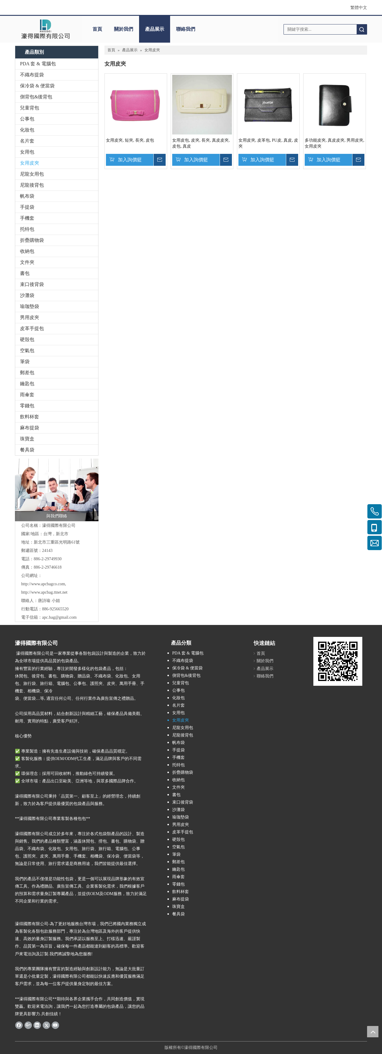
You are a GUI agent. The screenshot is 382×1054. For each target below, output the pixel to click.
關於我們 (123, 29)
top (372, 1031)
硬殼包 (27, 339)
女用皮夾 (29, 162)
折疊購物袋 (32, 240)
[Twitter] (46, 1025)
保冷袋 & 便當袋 (37, 85)
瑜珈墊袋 (29, 306)
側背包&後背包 (36, 96)
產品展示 (154, 29)
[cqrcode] (337, 661)
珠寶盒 (27, 438)
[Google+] (28, 1025)
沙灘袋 (27, 295)
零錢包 (27, 405)
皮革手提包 (32, 328)
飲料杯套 (29, 416)
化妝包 (27, 129)
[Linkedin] (37, 1025)
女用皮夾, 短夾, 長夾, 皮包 (130, 140)
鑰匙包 (27, 383)
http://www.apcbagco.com (43, 584)
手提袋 (27, 207)
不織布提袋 (32, 74)
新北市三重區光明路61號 (57, 542)
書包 (25, 273)
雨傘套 (27, 394)
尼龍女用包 (32, 174)
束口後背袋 (32, 284)
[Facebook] (19, 1025)
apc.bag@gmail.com (59, 617)
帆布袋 (27, 196)
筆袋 (25, 361)
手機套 (27, 218)
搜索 (362, 29)
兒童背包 (29, 107)
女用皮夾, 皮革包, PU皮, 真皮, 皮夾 (268, 143)
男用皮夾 (29, 317)
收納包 (27, 251)
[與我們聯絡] (56, 490)
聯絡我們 (185, 29)
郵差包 (27, 372)
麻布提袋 (29, 427)
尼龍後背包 (32, 185)
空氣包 (27, 350)
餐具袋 (27, 449)
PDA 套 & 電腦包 (38, 63)
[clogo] (45, 29)
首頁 (97, 29)
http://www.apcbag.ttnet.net (44, 592)
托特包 (27, 229)
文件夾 (27, 262)
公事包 (27, 118)
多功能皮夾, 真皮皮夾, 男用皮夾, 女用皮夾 (334, 143)
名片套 (27, 140)
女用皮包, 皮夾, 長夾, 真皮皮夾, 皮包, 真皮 (201, 143)
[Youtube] (55, 1025)
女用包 (27, 151)
